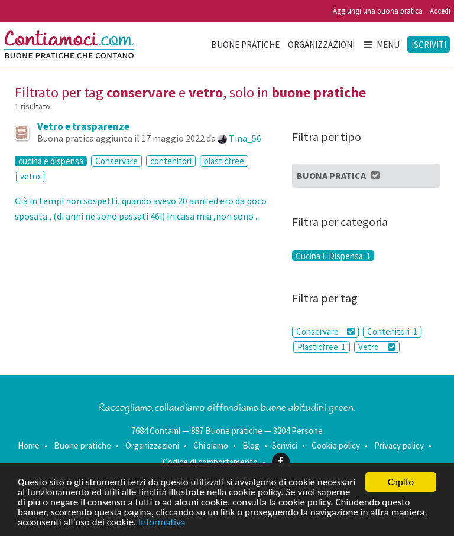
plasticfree (224, 160)
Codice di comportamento (210, 461)
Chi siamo (210, 445)
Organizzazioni (321, 44)
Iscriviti (428, 44)
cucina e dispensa (50, 161)
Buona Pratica (339, 175)
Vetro (376, 346)
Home (29, 445)
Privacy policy (399, 445)
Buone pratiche (245, 44)
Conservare (116, 160)
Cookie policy (336, 445)
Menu (381, 44)
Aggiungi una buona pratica (378, 11)
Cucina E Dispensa (333, 255)
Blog (251, 445)
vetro (30, 176)
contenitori (171, 160)
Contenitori (392, 331)
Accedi (440, 11)
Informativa (161, 523)
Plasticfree (321, 346)
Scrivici (284, 445)
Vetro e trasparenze (83, 126)
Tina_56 (245, 138)
